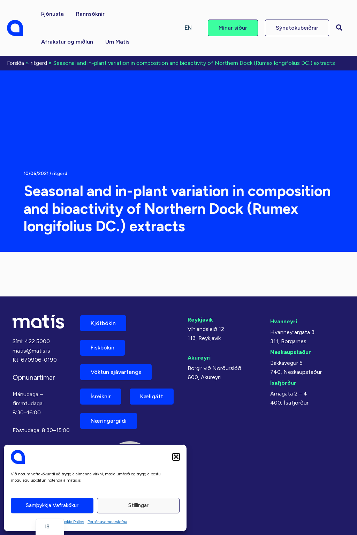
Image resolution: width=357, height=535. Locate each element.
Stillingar (138, 505)
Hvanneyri (283, 321)
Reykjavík (200, 319)
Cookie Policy (72, 521)
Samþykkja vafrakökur (52, 505)
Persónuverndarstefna (107, 521)
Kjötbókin (103, 323)
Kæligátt (151, 396)
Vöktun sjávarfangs (116, 372)
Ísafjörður (283, 382)
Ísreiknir (101, 396)
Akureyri (199, 357)
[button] (176, 456)
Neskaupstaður (290, 352)
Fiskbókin (102, 347)
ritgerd (59, 173)
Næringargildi (109, 420)
